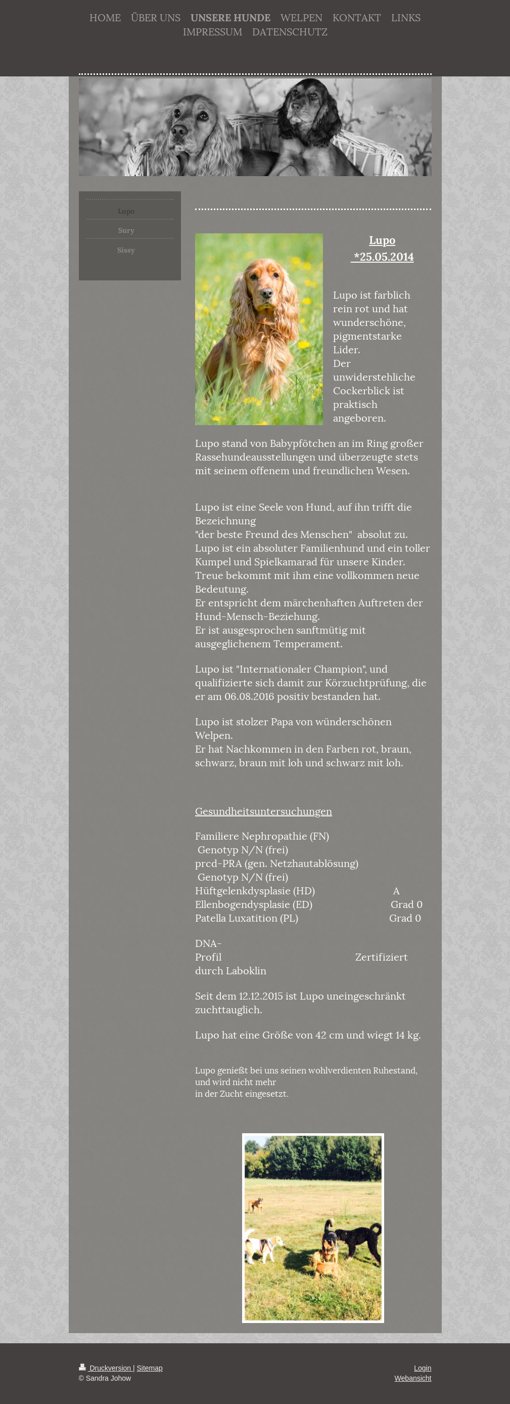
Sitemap (150, 1368)
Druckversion (106, 1368)
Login (422, 1368)
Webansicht (413, 1378)
